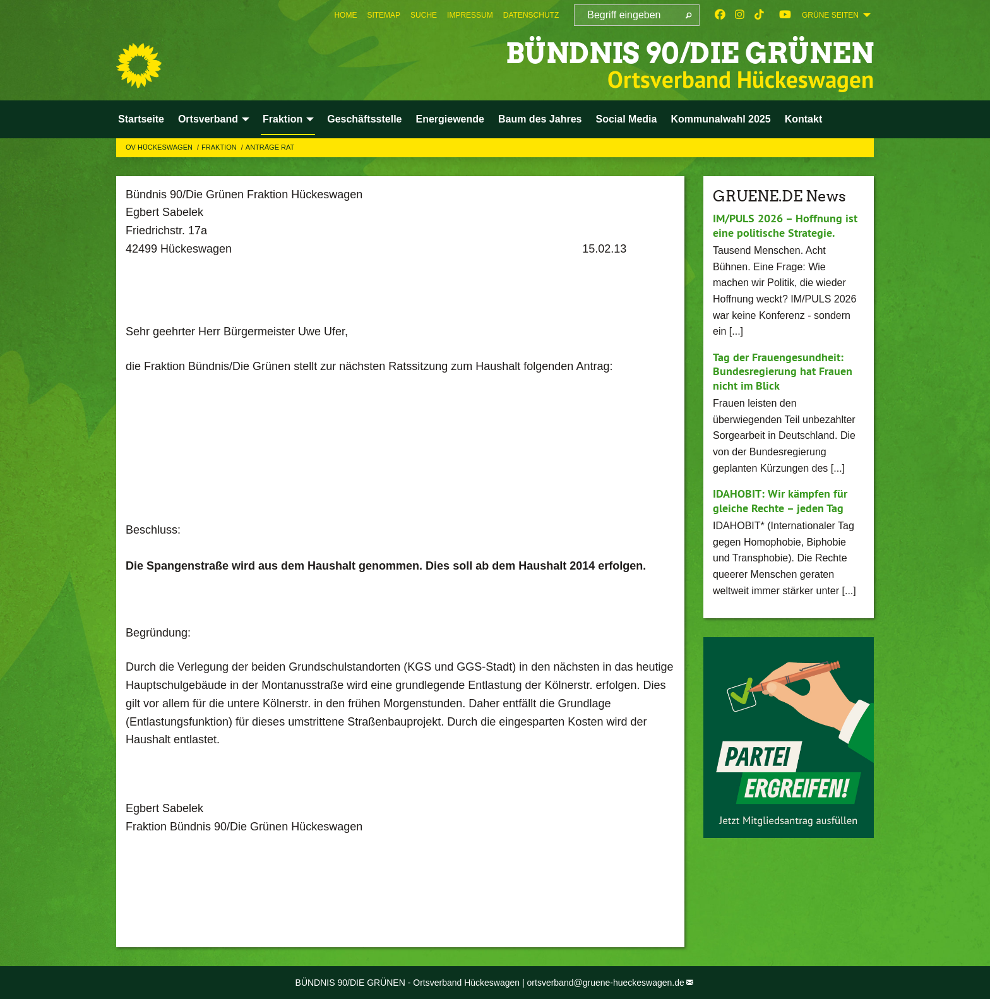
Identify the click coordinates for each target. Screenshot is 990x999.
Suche (423, 15)
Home (345, 15)
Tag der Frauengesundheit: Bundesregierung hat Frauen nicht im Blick (782, 371)
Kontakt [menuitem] (804, 119)
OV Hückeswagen (160, 147)
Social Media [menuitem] (626, 119)
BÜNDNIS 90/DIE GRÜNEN (690, 53)
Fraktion (220, 147)
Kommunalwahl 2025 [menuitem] (720, 119)
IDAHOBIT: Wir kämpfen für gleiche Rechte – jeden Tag (780, 500)
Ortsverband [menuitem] (208, 119)
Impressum (470, 15)
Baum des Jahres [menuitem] (540, 119)
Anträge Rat (270, 147)
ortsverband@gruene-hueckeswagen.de (605, 983)
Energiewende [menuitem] (449, 119)
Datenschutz (531, 15)
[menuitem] (345, 15)
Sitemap (383, 15)
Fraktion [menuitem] (282, 119)
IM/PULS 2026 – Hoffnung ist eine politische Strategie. (785, 225)
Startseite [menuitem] (141, 119)
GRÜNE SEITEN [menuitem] (830, 15)
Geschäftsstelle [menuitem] (364, 119)
